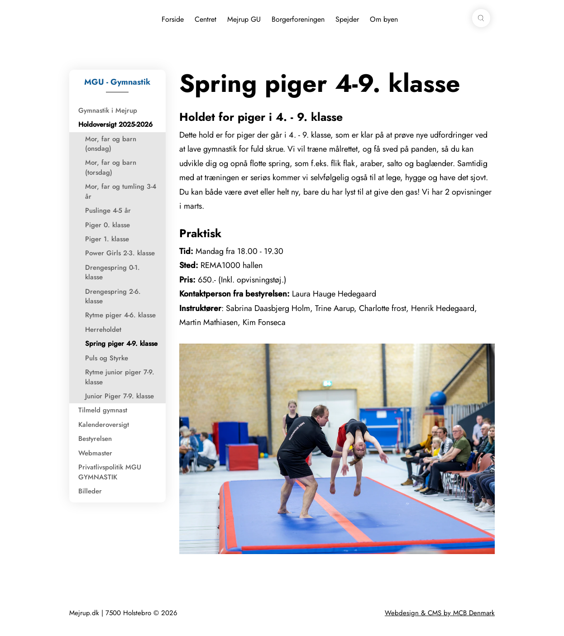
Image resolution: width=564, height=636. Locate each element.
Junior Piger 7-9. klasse (119, 396)
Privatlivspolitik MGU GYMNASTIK (109, 472)
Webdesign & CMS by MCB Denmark (440, 613)
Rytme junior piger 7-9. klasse (119, 377)
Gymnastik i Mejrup (107, 110)
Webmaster (95, 453)
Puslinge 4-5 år (108, 210)
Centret (205, 19)
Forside (173, 19)
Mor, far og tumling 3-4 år (120, 191)
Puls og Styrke (106, 358)
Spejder (347, 19)
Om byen (384, 19)
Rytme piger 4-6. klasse (120, 315)
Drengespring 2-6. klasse (113, 296)
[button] (481, 18)
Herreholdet (103, 330)
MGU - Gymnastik (117, 82)
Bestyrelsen (95, 439)
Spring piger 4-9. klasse (121, 344)
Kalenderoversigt (103, 425)
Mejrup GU (244, 19)
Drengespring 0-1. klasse (112, 272)
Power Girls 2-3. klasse (120, 253)
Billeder (90, 491)
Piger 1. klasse (107, 239)
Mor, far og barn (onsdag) (110, 143)
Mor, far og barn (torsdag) (110, 167)
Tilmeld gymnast (102, 410)
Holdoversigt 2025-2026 (115, 124)
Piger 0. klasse (107, 225)
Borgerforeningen (298, 19)
